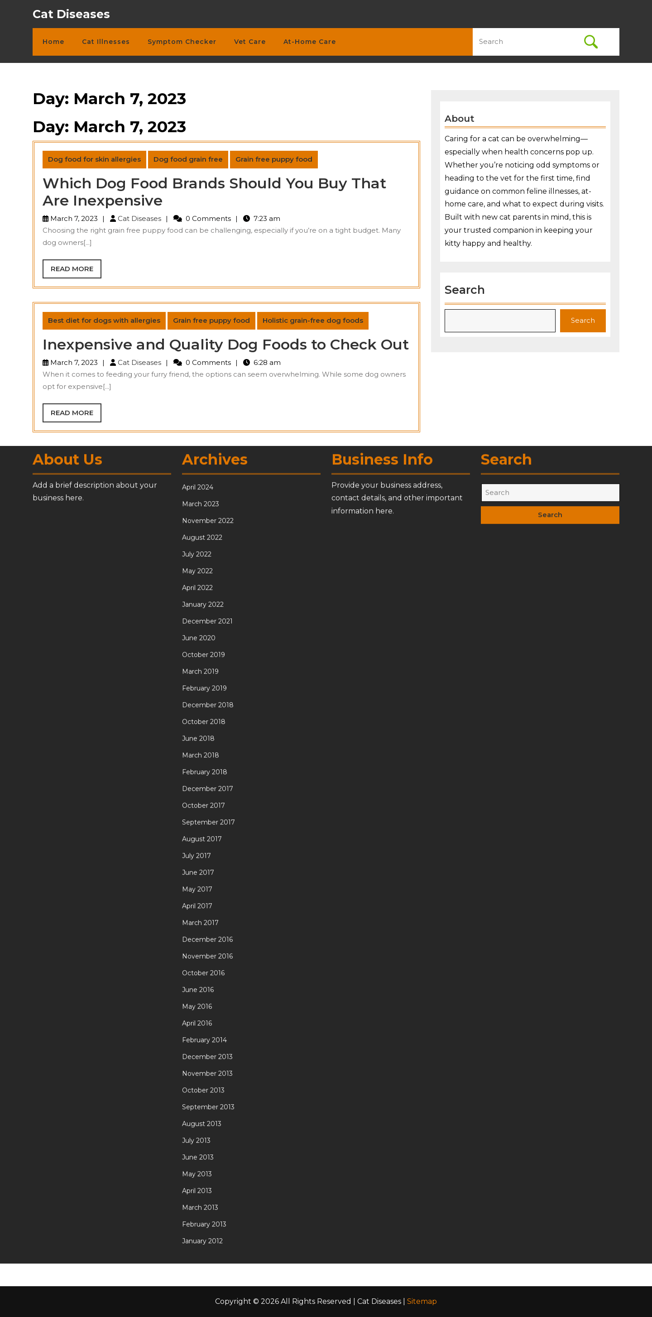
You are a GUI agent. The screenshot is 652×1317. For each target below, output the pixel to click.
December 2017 (207, 1140)
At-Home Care (309, 42)
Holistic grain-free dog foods (313, 320)
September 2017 (208, 1173)
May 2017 (197, 1240)
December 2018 (208, 1056)
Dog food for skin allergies (94, 159)
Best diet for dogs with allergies (104, 320)
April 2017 (197, 1257)
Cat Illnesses (106, 42)
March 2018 (200, 1106)
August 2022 (202, 889)
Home (53, 42)
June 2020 (199, 989)
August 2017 (202, 1190)
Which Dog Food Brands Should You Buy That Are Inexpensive (214, 191)
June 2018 (198, 1090)
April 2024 (197, 838)
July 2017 (196, 1207)
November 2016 (207, 1307)
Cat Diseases (71, 14)
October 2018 (203, 1073)
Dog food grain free (188, 159)
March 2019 (200, 1023)
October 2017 (203, 1157)
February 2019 (204, 1039)
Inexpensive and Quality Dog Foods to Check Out (226, 344)
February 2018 (204, 1123)
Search (466, 287)
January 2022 (203, 956)
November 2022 (208, 872)
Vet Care (250, 42)
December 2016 (207, 1291)
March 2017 (200, 1274)
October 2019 (203, 1006)
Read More (76, 271)
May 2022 (197, 922)
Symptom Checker (182, 42)
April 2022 (197, 939)
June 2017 (198, 1224)
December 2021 (207, 972)
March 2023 (200, 855)
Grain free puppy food (273, 159)
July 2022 (196, 905)
